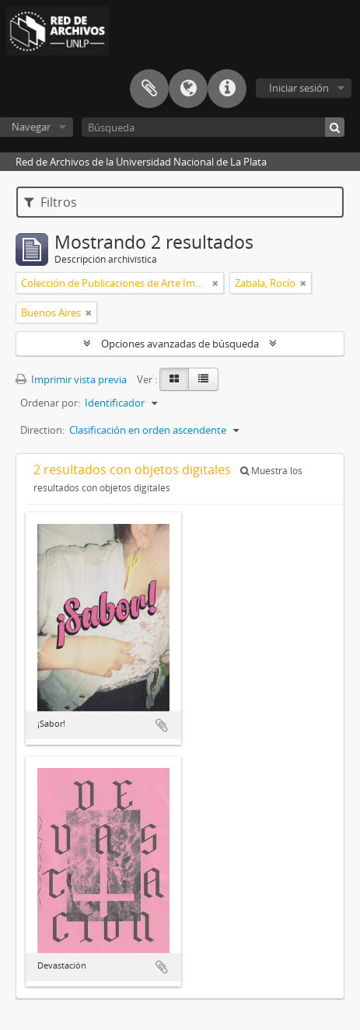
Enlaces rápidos (227, 88)
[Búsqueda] (213, 127)
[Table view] (203, 379)
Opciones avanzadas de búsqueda (180, 344)
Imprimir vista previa (71, 379)
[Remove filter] (215, 283)
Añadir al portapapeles (162, 725)
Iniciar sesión (299, 88)
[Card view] (174, 379)
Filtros (50, 202)
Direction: (42, 430)
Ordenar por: (50, 403)
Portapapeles (149, 88)
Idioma (188, 88)
